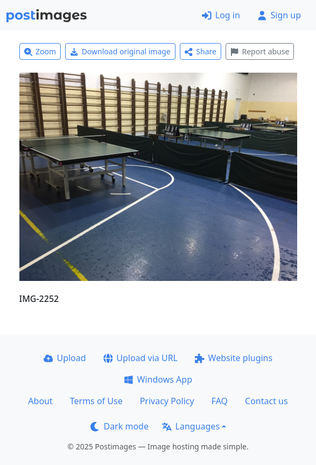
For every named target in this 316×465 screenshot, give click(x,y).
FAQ (220, 401)
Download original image (120, 51)
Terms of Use (96, 401)
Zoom (40, 51)
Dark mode (119, 426)
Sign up (279, 15)
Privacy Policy (167, 401)
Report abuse (259, 51)
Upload (65, 358)
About (40, 401)
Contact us (266, 401)
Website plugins (233, 358)
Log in (221, 15)
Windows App (158, 379)
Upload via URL (140, 358)
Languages (191, 426)
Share (200, 51)
